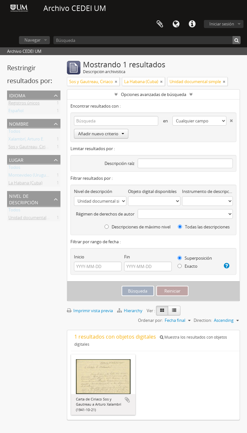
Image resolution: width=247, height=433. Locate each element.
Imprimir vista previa (90, 310)
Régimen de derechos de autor (105, 214)
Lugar (16, 159)
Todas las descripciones (204, 227)
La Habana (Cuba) (25, 184)
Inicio (79, 257)
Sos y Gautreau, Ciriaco (30, 148)
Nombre (19, 123)
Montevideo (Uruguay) (30, 176)
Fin (127, 257)
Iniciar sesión (221, 24)
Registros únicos (24, 104)
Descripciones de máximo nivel (137, 227)
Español (15, 112)
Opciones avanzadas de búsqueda (153, 94)
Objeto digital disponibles (152, 191)
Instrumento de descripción (207, 191)
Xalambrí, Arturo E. (26, 140)
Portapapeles (160, 24)
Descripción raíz (119, 163)
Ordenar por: (150, 320)
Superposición (195, 258)
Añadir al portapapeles (127, 400)
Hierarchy (130, 310)
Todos (14, 132)
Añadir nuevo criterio (101, 134)
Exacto (187, 266)
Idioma (176, 24)
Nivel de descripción (23, 198)
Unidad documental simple (34, 219)
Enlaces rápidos (192, 24)
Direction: (203, 320)
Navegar (32, 40)
